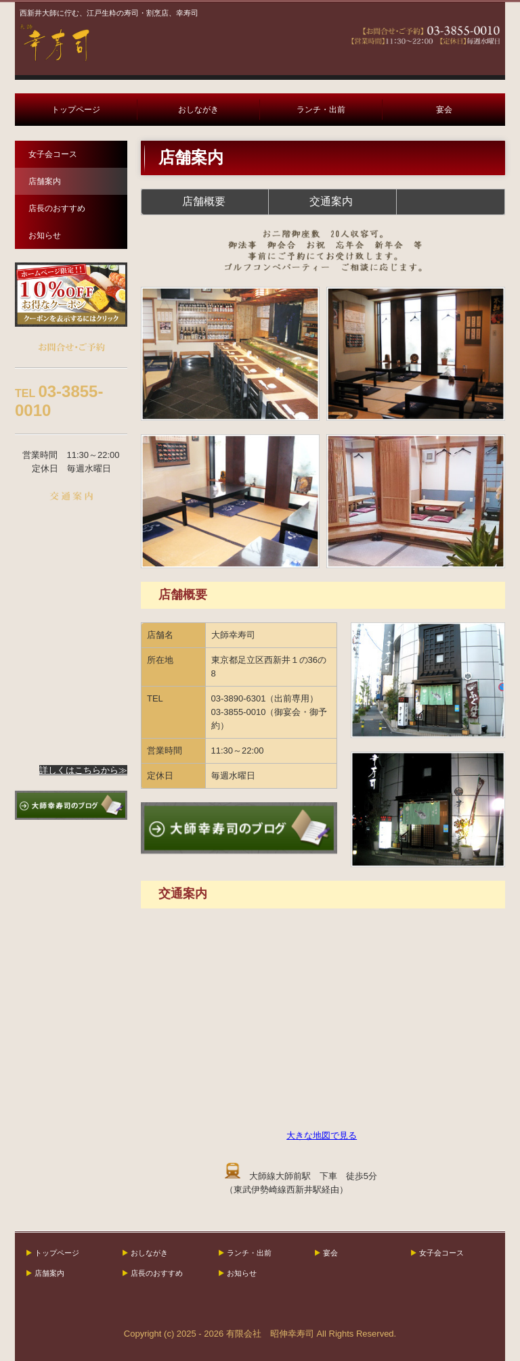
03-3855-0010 (238, 712)
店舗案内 (44, 181)
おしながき (198, 109)
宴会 (444, 109)
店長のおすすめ (56, 208)
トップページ (75, 109)
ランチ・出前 (321, 109)
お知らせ (44, 235)
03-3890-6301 (238, 698)
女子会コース (52, 154)
